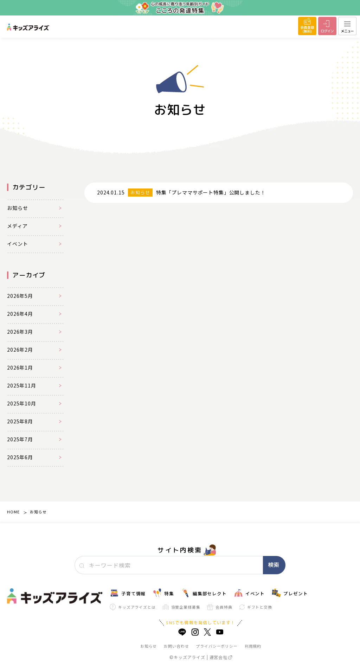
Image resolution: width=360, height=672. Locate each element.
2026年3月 (20, 331)
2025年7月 (20, 439)
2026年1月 (20, 367)
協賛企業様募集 (181, 607)
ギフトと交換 (255, 607)
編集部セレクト (204, 592)
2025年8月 (20, 421)
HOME (13, 511)
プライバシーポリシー (216, 646)
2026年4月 (20, 313)
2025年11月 (21, 385)
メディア (17, 225)
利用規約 (253, 646)
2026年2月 (20, 349)
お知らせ (17, 207)
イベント (17, 243)
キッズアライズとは (133, 607)
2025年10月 (21, 403)
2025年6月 (20, 457)
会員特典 (219, 607)
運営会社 (221, 657)
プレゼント (290, 592)
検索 (273, 565)
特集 (163, 592)
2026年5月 (20, 295)
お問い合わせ (176, 646)
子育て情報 (128, 592)
